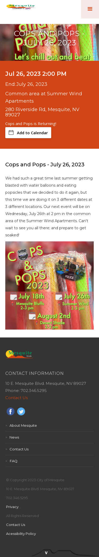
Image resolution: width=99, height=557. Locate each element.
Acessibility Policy (21, 533)
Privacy (12, 507)
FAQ (11, 461)
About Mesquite (21, 425)
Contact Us (16, 397)
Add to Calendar (28, 132)
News (12, 437)
